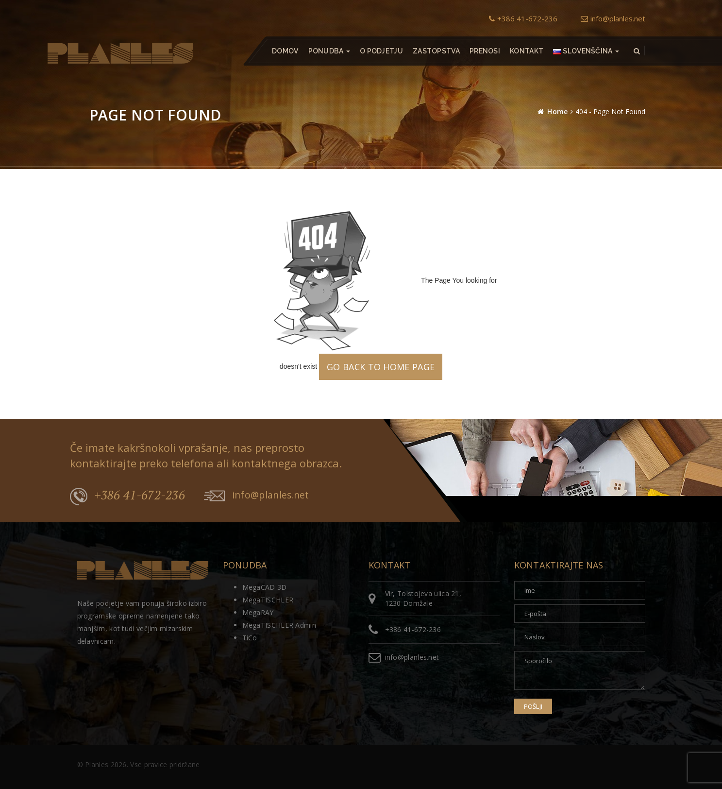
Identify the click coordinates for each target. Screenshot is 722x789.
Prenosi (484, 51)
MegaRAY (258, 612)
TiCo (249, 637)
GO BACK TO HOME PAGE (381, 367)
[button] (586, 51)
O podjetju (381, 51)
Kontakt (526, 51)
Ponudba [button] (329, 51)
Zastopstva (435, 51)
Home (557, 111)
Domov (285, 51)
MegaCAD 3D (264, 587)
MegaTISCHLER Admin (279, 625)
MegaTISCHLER (268, 599)
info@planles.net (613, 18)
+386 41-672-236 (523, 18)
